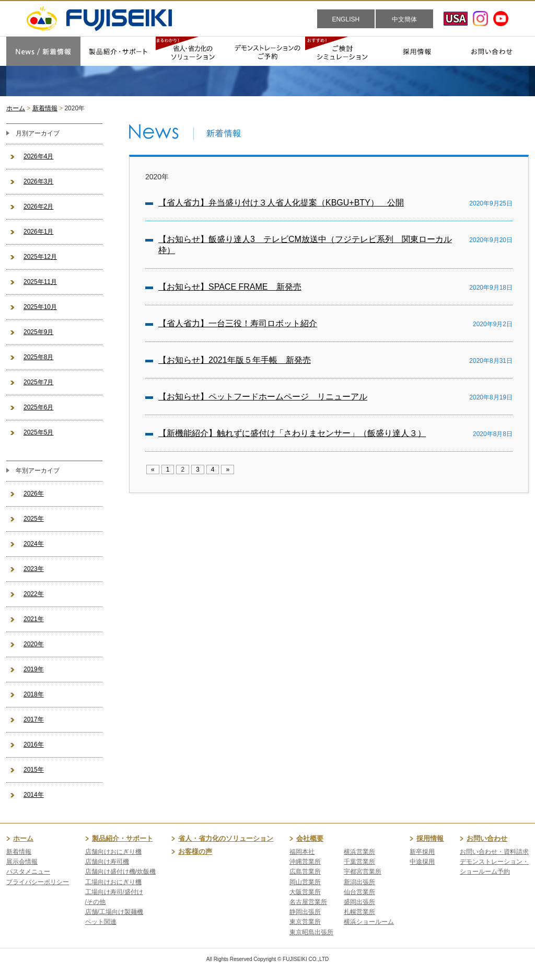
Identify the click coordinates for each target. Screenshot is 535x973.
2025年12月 (40, 256)
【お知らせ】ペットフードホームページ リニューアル (262, 396)
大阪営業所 (305, 892)
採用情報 (430, 838)
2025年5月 (38, 432)
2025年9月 (38, 332)
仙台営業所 (359, 892)
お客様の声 (195, 851)
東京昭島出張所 (311, 932)
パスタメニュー (28, 871)
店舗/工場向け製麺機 (114, 911)
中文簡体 (404, 19)
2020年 (34, 644)
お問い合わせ (487, 838)
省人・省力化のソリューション (225, 838)
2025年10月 (40, 307)
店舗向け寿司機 (107, 861)
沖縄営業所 (305, 861)
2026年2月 (38, 206)
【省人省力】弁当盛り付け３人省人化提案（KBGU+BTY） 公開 (281, 202)
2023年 (34, 569)
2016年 (34, 744)
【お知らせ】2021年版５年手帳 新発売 (234, 360)
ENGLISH (345, 19)
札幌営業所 (359, 911)
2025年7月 (38, 382)
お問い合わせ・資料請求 (494, 851)
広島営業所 (305, 871)
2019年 (34, 669)
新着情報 (44, 108)
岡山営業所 (305, 882)
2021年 (34, 619)
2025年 (34, 518)
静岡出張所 (305, 911)
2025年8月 (38, 357)
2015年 (34, 769)
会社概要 (309, 838)
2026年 (34, 493)
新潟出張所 (359, 882)
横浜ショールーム (369, 921)
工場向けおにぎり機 (113, 882)
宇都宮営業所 (362, 871)
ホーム (15, 108)
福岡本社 (302, 851)
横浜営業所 (359, 851)
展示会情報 (22, 861)
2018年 (34, 694)
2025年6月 (38, 407)
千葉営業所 (359, 861)
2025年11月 (40, 281)
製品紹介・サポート (122, 838)
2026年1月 (38, 231)
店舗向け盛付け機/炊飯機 (120, 871)
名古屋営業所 (308, 902)
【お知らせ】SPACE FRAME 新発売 (229, 286)
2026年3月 (38, 181)
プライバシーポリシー (37, 882)
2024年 (34, 543)
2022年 (34, 594)
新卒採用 (422, 851)
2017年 (34, 719)
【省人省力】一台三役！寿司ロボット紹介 (237, 323)
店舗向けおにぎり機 (113, 851)
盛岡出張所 (359, 902)
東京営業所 (305, 921)
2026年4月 (38, 156)
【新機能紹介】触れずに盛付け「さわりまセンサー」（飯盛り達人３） (292, 433)
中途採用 (422, 861)
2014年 (34, 794)
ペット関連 (101, 921)
